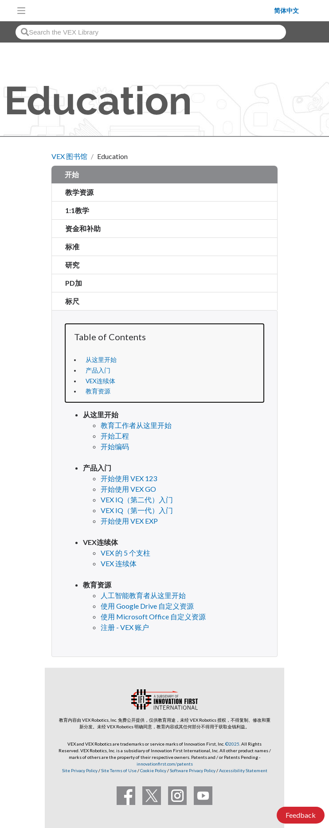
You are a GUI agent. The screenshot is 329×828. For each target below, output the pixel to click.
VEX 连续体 (119, 563)
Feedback (301, 815)
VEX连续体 (100, 381)
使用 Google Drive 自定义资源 (147, 606)
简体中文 (286, 10)
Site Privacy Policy (80, 770)
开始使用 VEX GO (128, 489)
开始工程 (115, 435)
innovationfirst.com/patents (165, 763)
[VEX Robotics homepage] (152, 10)
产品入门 (98, 370)
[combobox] (151, 32)
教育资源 (98, 391)
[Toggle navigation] (21, 11)
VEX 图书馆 (69, 156)
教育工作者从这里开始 (136, 425)
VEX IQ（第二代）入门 (137, 499)
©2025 (232, 743)
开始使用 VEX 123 (129, 478)
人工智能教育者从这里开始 (143, 595)
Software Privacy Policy (192, 770)
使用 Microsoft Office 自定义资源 (153, 616)
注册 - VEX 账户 (125, 627)
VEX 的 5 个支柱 (125, 552)
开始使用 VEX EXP (129, 521)
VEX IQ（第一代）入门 (137, 510)
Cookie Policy (153, 770)
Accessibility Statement (243, 770)
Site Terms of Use (118, 770)
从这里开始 (101, 359)
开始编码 (115, 446)
